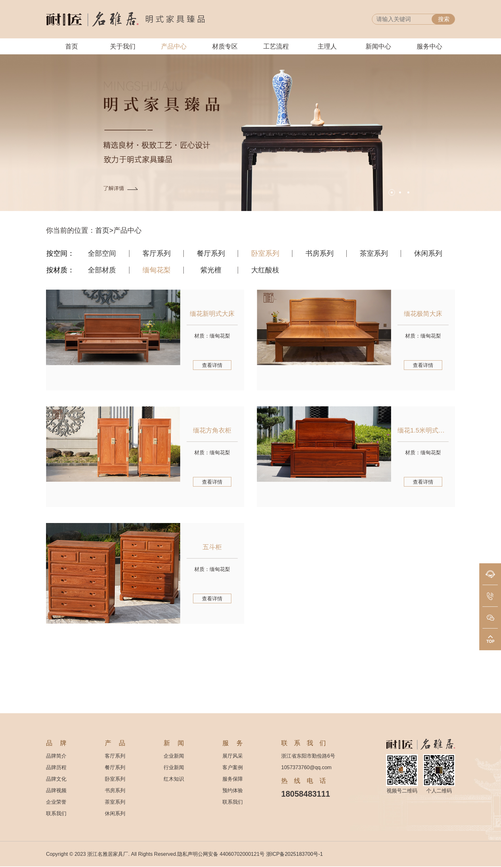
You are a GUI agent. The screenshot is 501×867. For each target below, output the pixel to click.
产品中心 (174, 46)
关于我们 (122, 46)
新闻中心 (378, 46)
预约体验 (232, 790)
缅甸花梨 (157, 270)
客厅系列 (157, 253)
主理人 (327, 46)
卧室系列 (265, 253)
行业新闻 (174, 767)
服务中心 (429, 46)
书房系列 (319, 253)
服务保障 (232, 779)
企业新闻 (174, 756)
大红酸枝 (265, 270)
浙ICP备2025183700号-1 (294, 854)
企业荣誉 (56, 802)
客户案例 (232, 767)
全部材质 (102, 270)
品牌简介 (56, 756)
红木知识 (174, 779)
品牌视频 (56, 790)
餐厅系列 (211, 253)
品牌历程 (56, 767)
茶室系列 (374, 253)
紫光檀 (210, 270)
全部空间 (102, 253)
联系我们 (56, 813)
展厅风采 (232, 756)
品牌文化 (56, 779)
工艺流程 (276, 46)
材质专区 (225, 46)
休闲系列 (428, 253)
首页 (71, 46)
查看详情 (212, 365)
